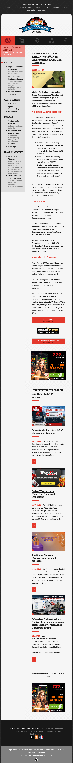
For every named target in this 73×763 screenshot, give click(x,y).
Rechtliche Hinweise (19, 731)
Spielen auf (48, 320)
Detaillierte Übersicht (48, 341)
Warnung (39, 731)
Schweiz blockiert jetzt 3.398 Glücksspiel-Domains (47, 431)
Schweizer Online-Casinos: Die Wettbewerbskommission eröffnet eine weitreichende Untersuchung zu (48, 623)
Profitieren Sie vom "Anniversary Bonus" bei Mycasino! (45, 558)
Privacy (32, 731)
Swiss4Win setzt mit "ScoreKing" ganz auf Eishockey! (43, 494)
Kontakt (40, 734)
